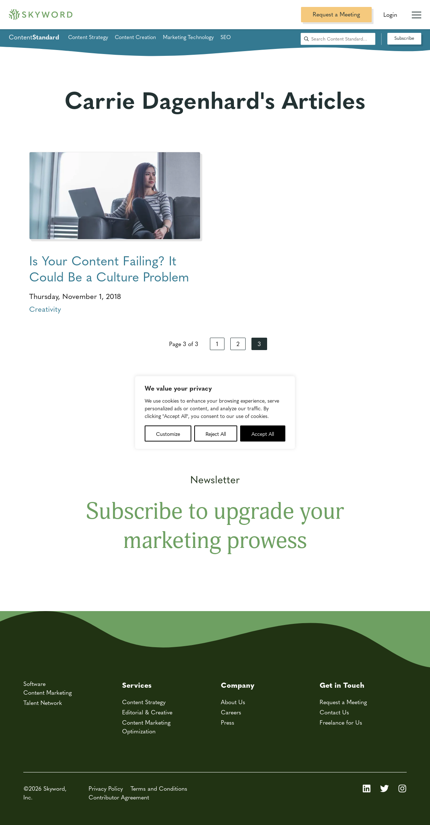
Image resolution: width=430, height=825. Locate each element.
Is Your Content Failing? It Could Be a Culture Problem (109, 268)
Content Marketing (47, 692)
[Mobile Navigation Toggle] (416, 12)
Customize (168, 433)
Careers (231, 712)
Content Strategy (88, 37)
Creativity (45, 308)
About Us (233, 702)
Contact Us (334, 712)
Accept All (262, 433)
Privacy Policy (106, 788)
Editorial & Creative (147, 712)
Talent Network (42, 702)
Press (227, 722)
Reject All (216, 433)
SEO (225, 37)
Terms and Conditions (158, 788)
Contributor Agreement (119, 797)
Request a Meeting (336, 14)
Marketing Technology (188, 37)
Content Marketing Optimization (146, 726)
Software (34, 683)
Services (137, 684)
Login (390, 14)
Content (34, 37)
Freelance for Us (341, 722)
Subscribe (404, 37)
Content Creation (135, 37)
